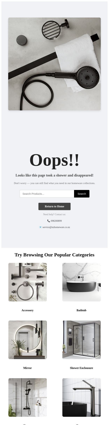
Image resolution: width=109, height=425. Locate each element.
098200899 (56, 221)
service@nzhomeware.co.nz (56, 227)
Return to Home (54, 206)
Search (82, 193)
